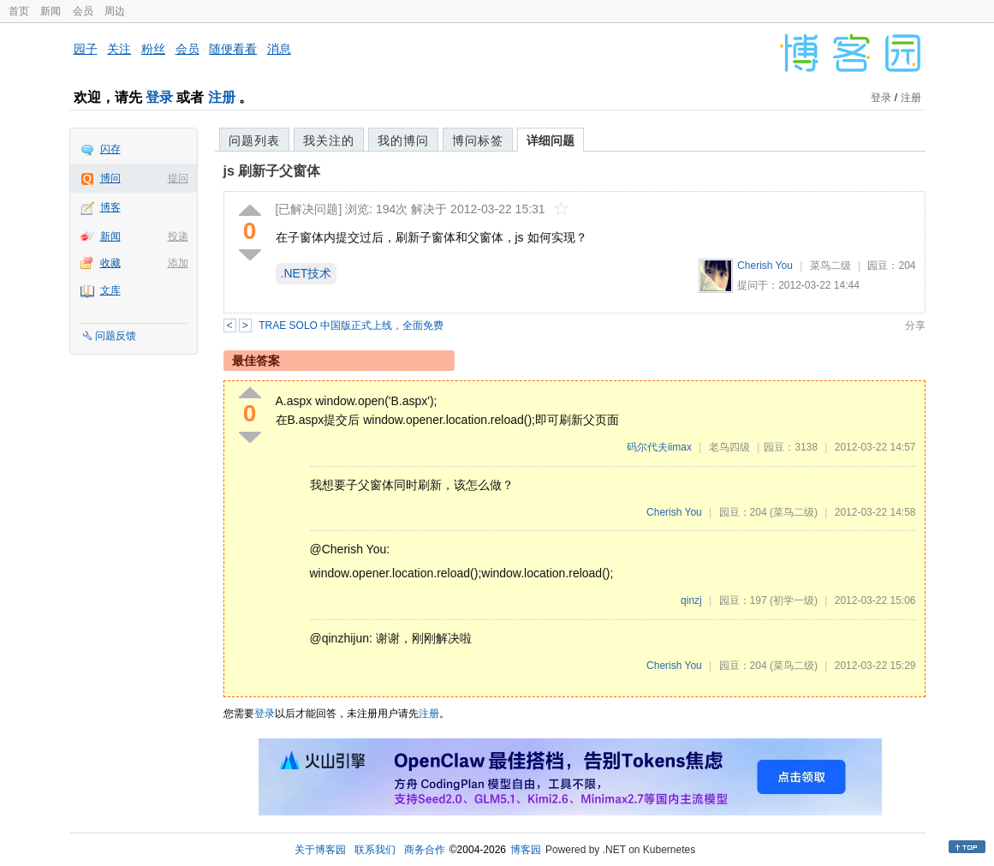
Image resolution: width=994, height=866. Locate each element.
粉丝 (153, 49)
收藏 (110, 263)
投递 (178, 236)
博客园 (525, 850)
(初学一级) (794, 600)
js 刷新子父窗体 (272, 171)
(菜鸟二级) (794, 512)
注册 (221, 97)
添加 (178, 263)
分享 (915, 325)
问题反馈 (115, 336)
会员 (83, 11)
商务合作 (424, 850)
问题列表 (254, 140)
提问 (178, 178)
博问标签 (477, 140)
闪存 (110, 149)
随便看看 (233, 49)
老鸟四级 (729, 447)
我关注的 (328, 140)
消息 (279, 49)
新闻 (50, 11)
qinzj (691, 600)
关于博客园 (320, 850)
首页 (19, 11)
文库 (110, 290)
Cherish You (765, 266)
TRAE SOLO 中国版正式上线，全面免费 (351, 325)
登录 (159, 97)
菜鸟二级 (830, 266)
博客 (110, 207)
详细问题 (550, 140)
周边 (114, 11)
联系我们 (375, 850)
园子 (86, 49)
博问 (110, 178)
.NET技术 (306, 273)
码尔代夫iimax (659, 447)
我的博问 (403, 140)
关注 (119, 49)
